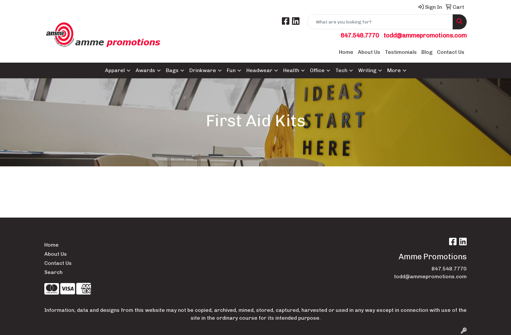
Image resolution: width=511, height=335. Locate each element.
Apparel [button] (115, 70)
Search (53, 272)
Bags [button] (172, 70)
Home (346, 52)
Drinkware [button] (202, 70)
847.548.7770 (360, 35)
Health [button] (291, 70)
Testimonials (401, 52)
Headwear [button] (259, 70)
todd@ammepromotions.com (425, 35)
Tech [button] (341, 70)
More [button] (394, 70)
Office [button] (317, 70)
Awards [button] (145, 70)
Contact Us (450, 52)
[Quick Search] (380, 21)
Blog (426, 52)
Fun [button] (231, 70)
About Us (369, 52)
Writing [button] (367, 70)
